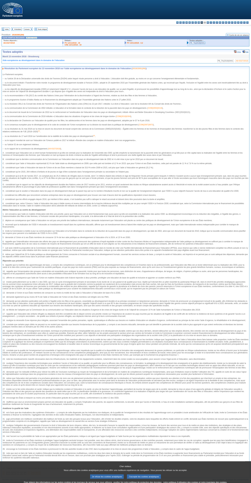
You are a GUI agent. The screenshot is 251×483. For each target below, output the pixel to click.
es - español (180, 22)
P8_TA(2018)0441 (197, 43)
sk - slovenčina (238, 22)
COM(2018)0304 (123, 116)
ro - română (235, 22)
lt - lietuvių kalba (217, 22)
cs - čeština (183, 22)
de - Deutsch (189, 22)
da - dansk (186, 22)
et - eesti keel (192, 22)
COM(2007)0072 (146, 125)
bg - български (177, 22)
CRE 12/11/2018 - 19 (73, 45)
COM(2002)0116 (155, 108)
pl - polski (229, 22)
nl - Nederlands (226, 22)
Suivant (27, 29)
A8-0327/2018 (9, 43)
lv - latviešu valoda (214, 22)
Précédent (17, 29)
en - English (199, 22)
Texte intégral (42, 29)
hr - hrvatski (208, 22)
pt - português (232, 22)
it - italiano (211, 22)
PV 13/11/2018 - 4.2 (135, 43)
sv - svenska (247, 22)
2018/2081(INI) (18, 35)
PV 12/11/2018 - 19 (72, 43)
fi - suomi (244, 22)
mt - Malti (223, 22)
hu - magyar (220, 22)
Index (7, 29)
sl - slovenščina (241, 22)
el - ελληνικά (195, 22)
